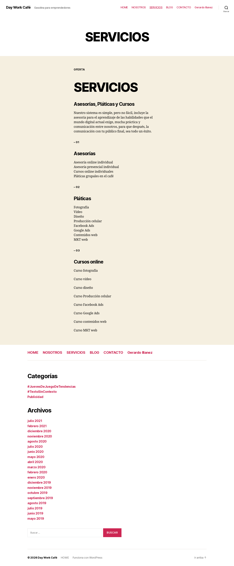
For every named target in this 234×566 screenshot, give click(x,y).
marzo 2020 (36, 467)
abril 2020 (35, 462)
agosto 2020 (37, 441)
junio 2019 (35, 513)
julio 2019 (34, 508)
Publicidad (35, 397)
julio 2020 (35, 446)
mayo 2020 (35, 457)
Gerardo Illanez (204, 7)
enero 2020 (36, 477)
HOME (124, 7)
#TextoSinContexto (42, 392)
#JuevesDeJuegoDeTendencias (51, 386)
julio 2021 (34, 421)
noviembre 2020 (39, 436)
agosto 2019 (36, 503)
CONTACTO (184, 7)
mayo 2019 (35, 518)
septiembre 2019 (40, 498)
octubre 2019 (37, 493)
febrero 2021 (37, 426)
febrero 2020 (37, 472)
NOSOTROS (139, 7)
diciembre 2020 (39, 431)
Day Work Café (18, 7)
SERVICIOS (156, 7)
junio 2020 (35, 452)
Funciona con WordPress (87, 557)
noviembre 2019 (39, 488)
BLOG (169, 7)
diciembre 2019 (39, 482)
